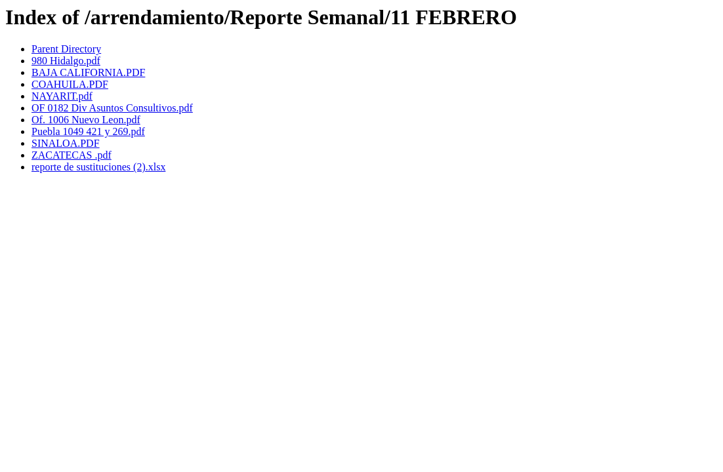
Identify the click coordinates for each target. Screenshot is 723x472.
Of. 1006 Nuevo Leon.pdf (85, 119)
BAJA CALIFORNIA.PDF (88, 72)
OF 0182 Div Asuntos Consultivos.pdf (112, 107)
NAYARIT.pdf (62, 96)
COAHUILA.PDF (69, 84)
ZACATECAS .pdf (71, 155)
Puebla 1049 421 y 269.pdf (88, 131)
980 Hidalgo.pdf (65, 60)
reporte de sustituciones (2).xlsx (98, 166)
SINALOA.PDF (65, 143)
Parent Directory (66, 48)
